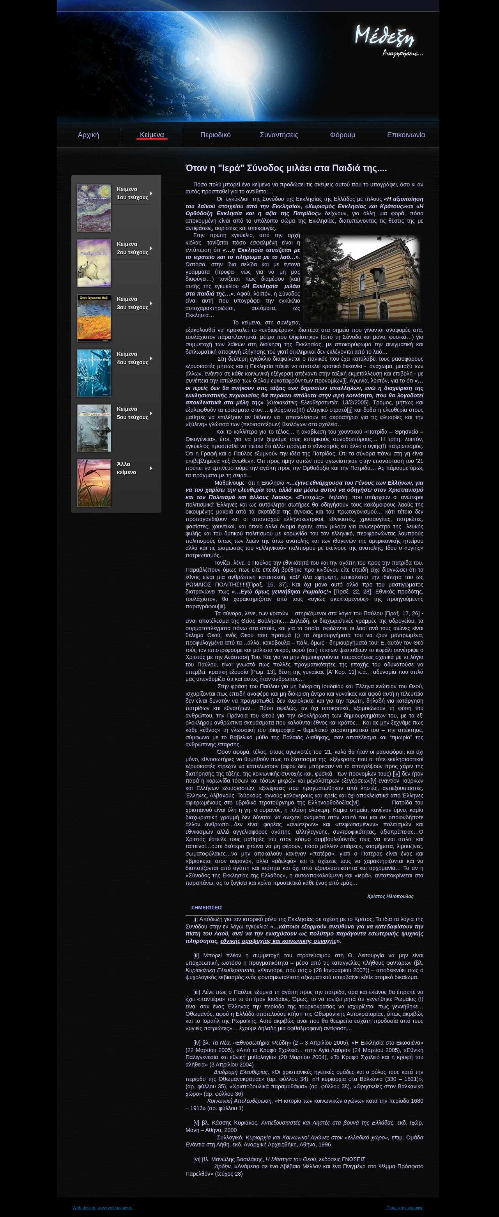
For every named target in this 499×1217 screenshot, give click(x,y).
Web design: (84, 1207)
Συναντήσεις (279, 135)
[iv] (396, 774)
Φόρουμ (343, 135)
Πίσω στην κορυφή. (404, 1207)
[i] (344, 380)
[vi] (355, 802)
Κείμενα (152, 135)
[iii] (221, 606)
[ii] (349, 410)
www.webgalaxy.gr (115, 1207)
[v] (374, 781)
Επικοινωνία (406, 135)
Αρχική (88, 135)
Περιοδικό (215, 135)
